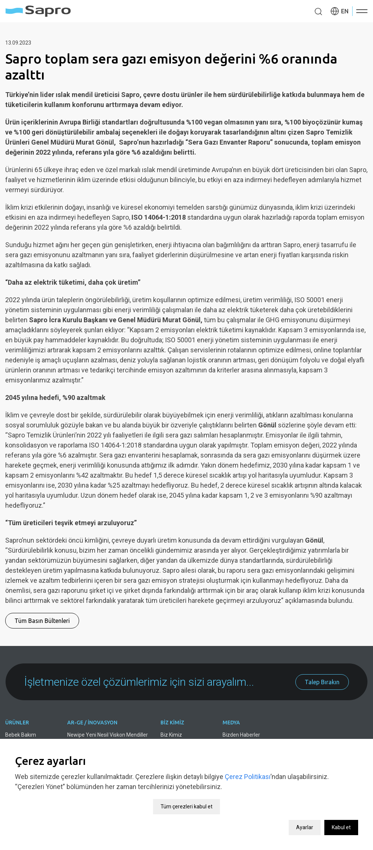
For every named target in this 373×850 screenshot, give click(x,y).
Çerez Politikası (247, 767)
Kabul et (341, 818)
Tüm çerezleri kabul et (186, 797)
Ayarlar (304, 818)
